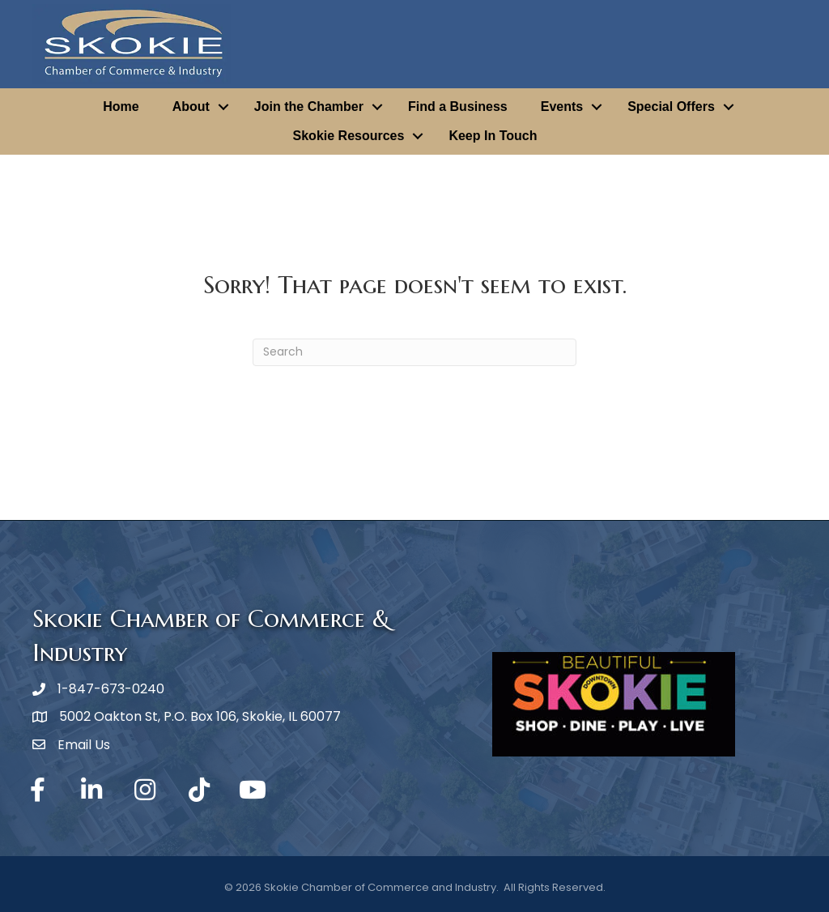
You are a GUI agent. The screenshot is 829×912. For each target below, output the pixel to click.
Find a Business (458, 106)
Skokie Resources (349, 136)
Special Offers (671, 106)
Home (120, 106)
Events (562, 106)
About (191, 106)
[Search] (414, 352)
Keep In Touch (493, 136)
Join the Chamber (308, 106)
